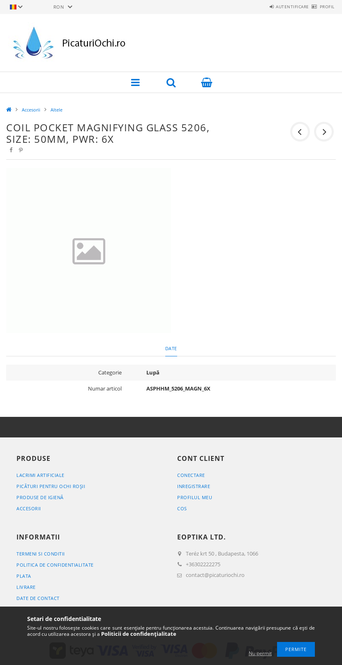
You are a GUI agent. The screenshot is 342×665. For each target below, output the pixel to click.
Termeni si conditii (40, 554)
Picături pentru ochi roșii (50, 486)
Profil (322, 6)
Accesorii (31, 110)
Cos (182, 508)
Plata (23, 576)
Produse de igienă (40, 497)
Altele (56, 110)
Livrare (26, 587)
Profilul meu (194, 497)
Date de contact (38, 598)
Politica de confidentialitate (55, 565)
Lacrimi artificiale (40, 475)
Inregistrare (193, 486)
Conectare (191, 475)
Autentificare (278, 6)
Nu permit (260, 653)
